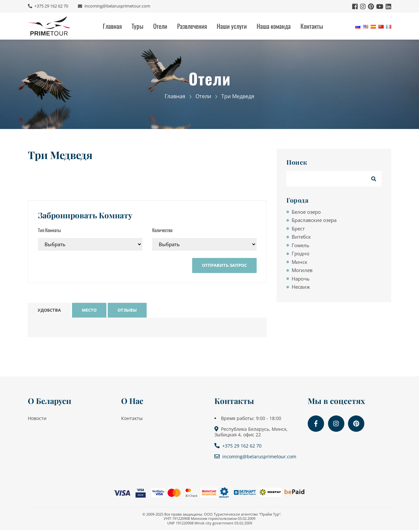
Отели (160, 26)
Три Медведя (60, 155)
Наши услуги (232, 26)
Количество (162, 230)
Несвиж (301, 287)
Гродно (300, 253)
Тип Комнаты (49, 230)
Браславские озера (314, 220)
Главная (112, 26)
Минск (299, 262)
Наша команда (274, 26)
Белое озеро (306, 212)
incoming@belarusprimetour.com (116, 6)
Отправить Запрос (224, 265)
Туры (137, 26)
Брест (298, 228)
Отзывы (127, 310)
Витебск (301, 237)
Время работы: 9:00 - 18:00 (251, 418)
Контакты (312, 26)
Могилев (302, 270)
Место (89, 310)
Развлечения (192, 26)
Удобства (49, 310)
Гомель (300, 245)
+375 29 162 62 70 (50, 6)
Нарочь (301, 279)
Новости (37, 418)
